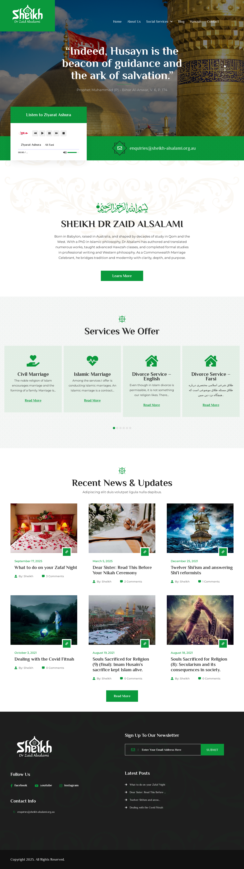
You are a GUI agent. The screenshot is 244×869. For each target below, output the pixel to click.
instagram (69, 785)
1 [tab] (225, 66)
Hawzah (195, 21)
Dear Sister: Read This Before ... (148, 792)
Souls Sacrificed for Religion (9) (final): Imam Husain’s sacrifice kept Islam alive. (121, 664)
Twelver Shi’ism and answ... (145, 799)
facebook (18, 785)
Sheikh (28, 576)
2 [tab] (225, 70)
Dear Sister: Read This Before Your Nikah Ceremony (122, 570)
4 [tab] (124, 428)
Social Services (157, 21)
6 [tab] (130, 428)
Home (117, 21)
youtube (43, 785)
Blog (181, 21)
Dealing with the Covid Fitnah (44, 659)
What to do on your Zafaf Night (45, 567)
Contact (213, 21)
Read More (33, 400)
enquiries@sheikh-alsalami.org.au (163, 148)
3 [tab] (120, 428)
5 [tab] (127, 428)
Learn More (122, 277)
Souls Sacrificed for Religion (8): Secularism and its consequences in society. (199, 664)
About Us (134, 21)
